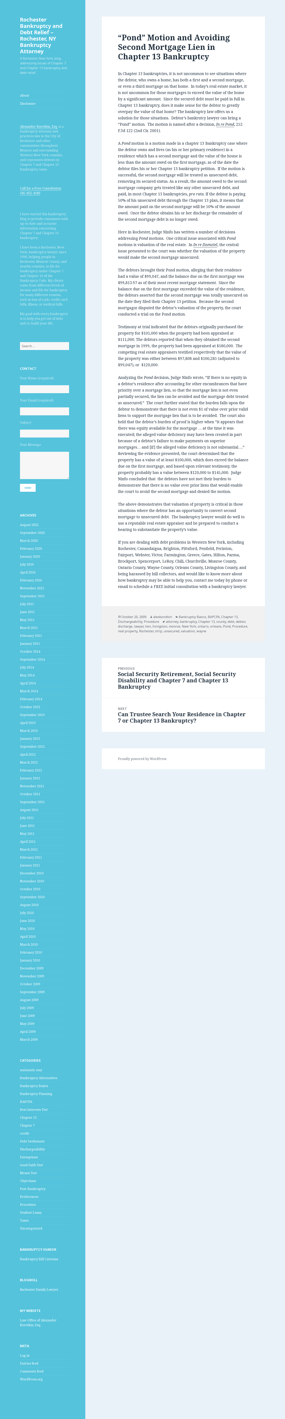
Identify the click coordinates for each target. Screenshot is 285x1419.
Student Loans (31, 1212)
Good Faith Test (31, 1165)
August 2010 (29, 905)
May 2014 (27, 675)
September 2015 (32, 596)
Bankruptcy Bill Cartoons (39, 1259)
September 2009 (32, 992)
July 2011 (27, 818)
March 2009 (29, 1039)
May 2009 (27, 1023)
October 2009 (30, 984)
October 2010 (30, 889)
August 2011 (29, 810)
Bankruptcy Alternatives (38, 1078)
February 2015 (31, 635)
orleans (215, 626)
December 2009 (32, 968)
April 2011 (28, 841)
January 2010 (30, 960)
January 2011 (30, 865)
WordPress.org (31, 1379)
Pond (227, 626)
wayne (201, 631)
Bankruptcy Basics (34, 1086)
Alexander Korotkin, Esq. (39, 126)
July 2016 (27, 564)
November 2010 (32, 881)
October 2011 (30, 794)
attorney (172, 621)
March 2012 (29, 762)
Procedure (28, 1204)
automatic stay (31, 1070)
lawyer (138, 626)
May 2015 (27, 620)
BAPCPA (26, 1101)
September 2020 (32, 533)
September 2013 (32, 715)
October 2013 (30, 707)
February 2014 (31, 699)
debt (231, 621)
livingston (159, 626)
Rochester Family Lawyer (39, 1289)
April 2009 (28, 1031)
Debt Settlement (32, 1141)
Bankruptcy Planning (36, 1094)
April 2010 (28, 936)
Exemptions (29, 1157)
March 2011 (29, 849)
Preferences (29, 1197)
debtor (240, 621)
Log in (24, 1355)
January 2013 (30, 738)
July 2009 (27, 1008)
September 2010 (32, 897)
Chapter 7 (27, 1125)
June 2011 (27, 826)
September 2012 (32, 746)
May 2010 (27, 928)
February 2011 (31, 857)
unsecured (171, 631)
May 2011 (27, 833)
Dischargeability (32, 1149)
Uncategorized (31, 1228)
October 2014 (30, 651)
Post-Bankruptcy (33, 1189)
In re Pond (225, 124)
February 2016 (31, 580)
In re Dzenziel (205, 244)
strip (158, 631)
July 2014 (27, 667)
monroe (174, 626)
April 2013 (28, 723)
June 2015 (27, 612)
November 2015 (32, 588)
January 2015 (30, 643)
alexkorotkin (162, 617)
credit (24, 1133)
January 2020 (30, 556)
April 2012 (28, 754)
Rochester (146, 631)
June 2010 (27, 921)
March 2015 (29, 628)
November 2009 (32, 976)
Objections (28, 1181)
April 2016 (28, 572)
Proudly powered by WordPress (142, 759)
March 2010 (29, 944)
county (221, 621)
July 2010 (27, 913)
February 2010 (31, 952)
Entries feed (29, 1363)
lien (148, 626)
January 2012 (30, 778)
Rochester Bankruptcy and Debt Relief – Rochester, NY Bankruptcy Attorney (41, 35)
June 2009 (27, 1016)
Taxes (24, 1220)
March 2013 (29, 731)
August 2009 (29, 1000)
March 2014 (29, 691)
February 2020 (31, 548)
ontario (203, 626)
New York (189, 626)
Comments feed (32, 1371)
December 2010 (32, 873)
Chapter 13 (28, 1117)
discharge (125, 626)
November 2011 (32, 786)
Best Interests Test (34, 1109)
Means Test (28, 1173)
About (24, 95)
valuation (188, 631)
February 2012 (31, 770)
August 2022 (29, 525)
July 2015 (27, 604)
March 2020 (29, 540)
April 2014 (28, 683)
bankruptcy (188, 621)
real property (128, 631)
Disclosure (28, 103)
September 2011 (32, 802)
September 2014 (32, 659)
